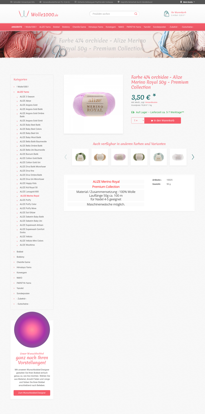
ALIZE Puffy (25, 200)
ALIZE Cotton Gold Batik (31, 158)
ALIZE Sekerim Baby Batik (32, 216)
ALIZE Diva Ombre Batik (31, 175)
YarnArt (147, 27)
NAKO (121, 27)
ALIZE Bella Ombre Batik (31, 145)
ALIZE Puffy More (28, 208)
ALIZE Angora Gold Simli (31, 120)
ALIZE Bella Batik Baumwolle (33, 141)
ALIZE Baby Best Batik (30, 125)
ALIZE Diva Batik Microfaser (33, 166)
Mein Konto (188, 2)
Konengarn (111, 27)
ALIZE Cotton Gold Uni (30, 162)
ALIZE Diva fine (27, 171)
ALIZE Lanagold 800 (29, 191)
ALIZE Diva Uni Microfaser (32, 179)
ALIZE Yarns (45, 27)
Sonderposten (159, 27)
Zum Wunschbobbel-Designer (31, 393)
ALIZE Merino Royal (29, 196)
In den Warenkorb (162, 120)
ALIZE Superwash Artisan (31, 225)
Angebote (17, 27)
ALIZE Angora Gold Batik (31, 109)
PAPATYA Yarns (134, 27)
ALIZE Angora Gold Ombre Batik (32, 115)
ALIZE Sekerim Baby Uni (31, 221)
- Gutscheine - (187, 27)
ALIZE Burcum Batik (29, 154)
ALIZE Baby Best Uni (29, 133)
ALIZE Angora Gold (28, 105)
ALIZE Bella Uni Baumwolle (32, 150)
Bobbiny (66, 27)
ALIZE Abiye (25, 101)
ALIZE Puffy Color (28, 204)
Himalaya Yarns (96, 27)
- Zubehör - (173, 27)
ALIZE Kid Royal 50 (29, 187)
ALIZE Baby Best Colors (31, 129)
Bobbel (56, 27)
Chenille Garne (79, 27)
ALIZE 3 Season (27, 96)
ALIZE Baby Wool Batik (30, 137)
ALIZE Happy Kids (28, 183)
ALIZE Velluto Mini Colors (31, 240)
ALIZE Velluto (26, 236)
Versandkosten (151, 102)
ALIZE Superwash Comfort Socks (32, 231)
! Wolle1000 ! (31, 27)
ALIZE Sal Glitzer (27, 212)
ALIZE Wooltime (27, 245)
